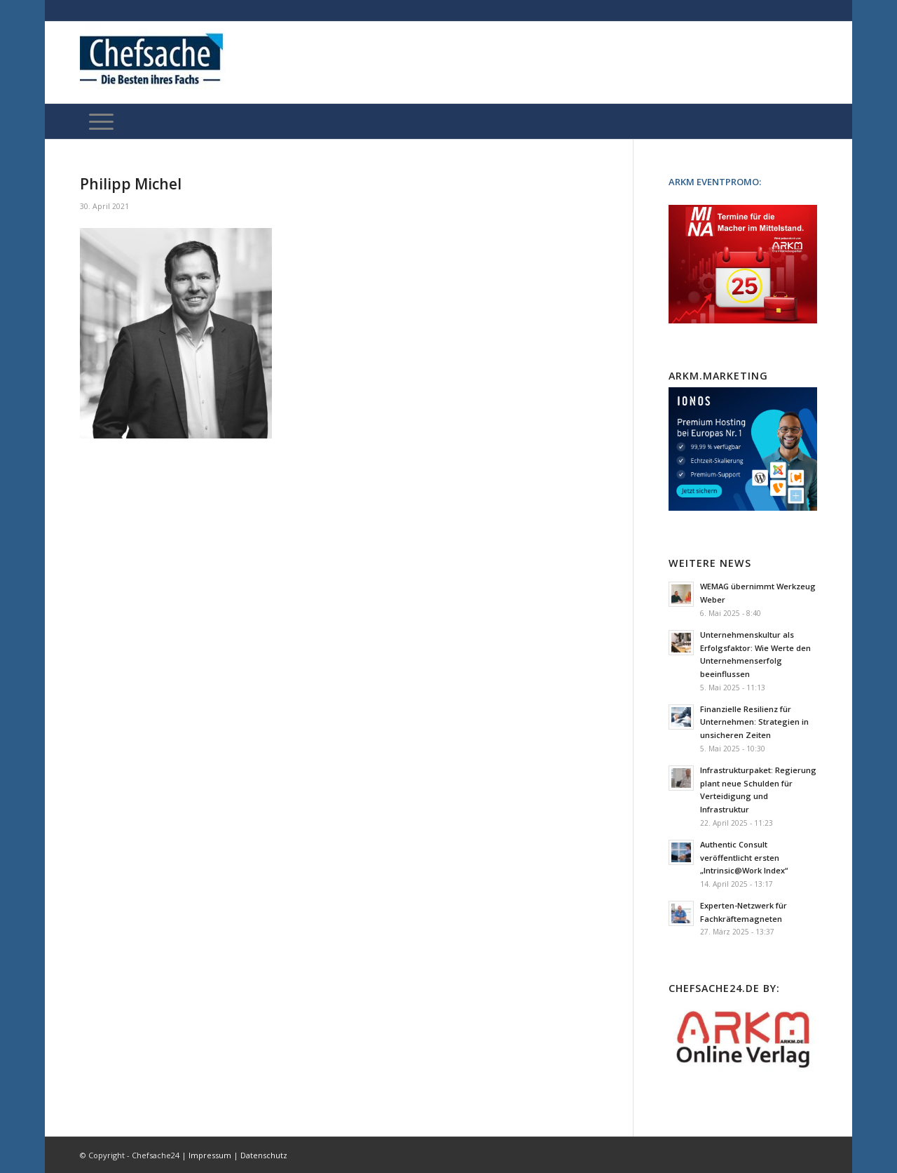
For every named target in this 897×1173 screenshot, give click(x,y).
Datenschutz (263, 1155)
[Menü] (101, 121)
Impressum (210, 1155)
